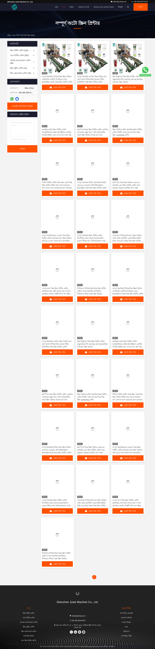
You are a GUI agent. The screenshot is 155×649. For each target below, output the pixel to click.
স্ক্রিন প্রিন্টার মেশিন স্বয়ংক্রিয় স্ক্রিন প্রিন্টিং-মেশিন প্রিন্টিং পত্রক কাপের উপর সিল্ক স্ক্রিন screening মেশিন (127, 132)
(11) (18, 68)
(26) (20, 61)
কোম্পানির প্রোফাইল (126, 613)
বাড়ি (54, 7)
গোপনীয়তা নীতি (126, 636)
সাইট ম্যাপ (126, 631)
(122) (19, 50)
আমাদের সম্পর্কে (82, 7)
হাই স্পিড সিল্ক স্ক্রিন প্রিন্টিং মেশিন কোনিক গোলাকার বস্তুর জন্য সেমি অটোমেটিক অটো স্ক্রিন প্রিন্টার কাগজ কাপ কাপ (92, 132)
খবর (126, 627)
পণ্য (62, 7)
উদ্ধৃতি (140, 7)
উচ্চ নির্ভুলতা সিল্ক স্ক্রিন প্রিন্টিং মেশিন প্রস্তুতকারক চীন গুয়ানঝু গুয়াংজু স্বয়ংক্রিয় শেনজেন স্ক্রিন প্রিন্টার (127, 79)
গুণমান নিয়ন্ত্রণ (126, 622)
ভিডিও (70, 7)
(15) (20, 73)
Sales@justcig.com (119, 2)
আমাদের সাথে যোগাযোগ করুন (102, 7)
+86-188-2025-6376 (139, 2)
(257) (19, 55)
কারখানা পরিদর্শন (126, 618)
